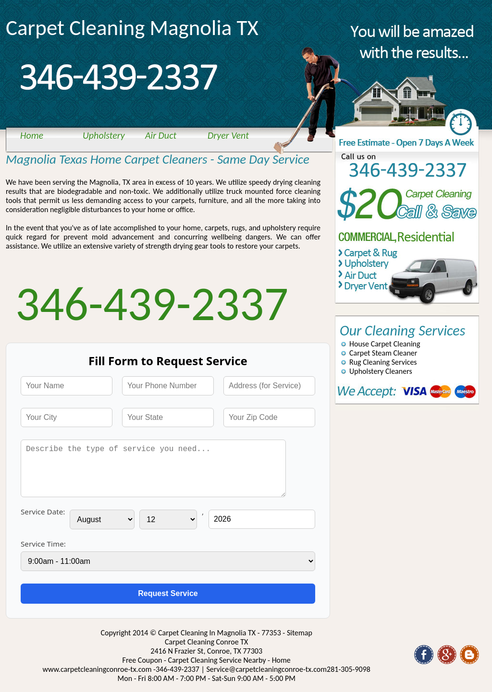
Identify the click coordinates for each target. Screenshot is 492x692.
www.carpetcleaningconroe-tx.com (96, 669)
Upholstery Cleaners (380, 371)
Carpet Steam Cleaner (383, 353)
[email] (267, 669)
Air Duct (160, 135)
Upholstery (104, 135)
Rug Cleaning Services (383, 362)
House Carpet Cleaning (384, 343)
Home (31, 135)
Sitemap (299, 632)
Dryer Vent (228, 135)
